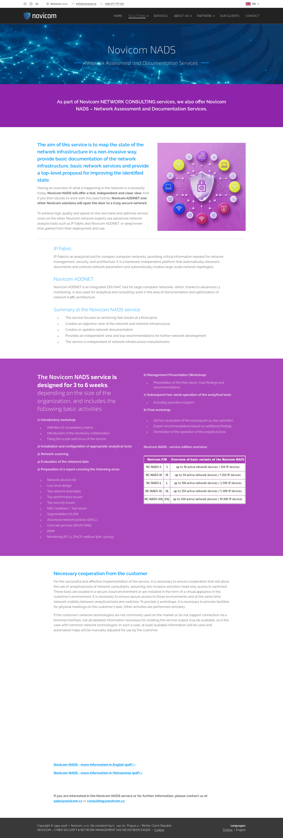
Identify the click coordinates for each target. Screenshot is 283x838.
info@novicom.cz (86, 3)
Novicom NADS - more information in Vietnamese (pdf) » (98, 773)
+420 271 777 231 (114, 3)
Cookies (159, 830)
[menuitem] (115, 16)
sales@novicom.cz (68, 801)
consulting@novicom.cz (106, 801)
